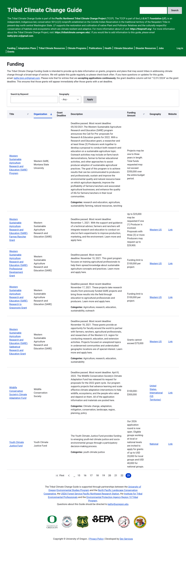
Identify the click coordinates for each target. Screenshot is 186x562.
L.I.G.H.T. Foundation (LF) (153, 18)
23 (129, 476)
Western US (156, 229)
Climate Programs (77, 48)
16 (85, 476)
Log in (180, 48)
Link (170, 229)
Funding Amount (131, 114)
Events (10, 51)
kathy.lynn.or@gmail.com (27, 78)
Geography (64, 94)
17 (92, 476)
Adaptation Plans (27, 48)
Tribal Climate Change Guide (44, 10)
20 (110, 476)
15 (79, 476)
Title (11, 114)
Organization (43, 115)
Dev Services (126, 538)
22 (122, 476)
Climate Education (123, 48)
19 (104, 476)
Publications (95, 48)
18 (98, 476)
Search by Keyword (19, 94)
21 (116, 476)
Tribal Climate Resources (52, 48)
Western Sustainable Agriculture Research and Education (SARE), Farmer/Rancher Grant (18, 230)
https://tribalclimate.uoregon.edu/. (73, 32)
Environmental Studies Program (73, 490)
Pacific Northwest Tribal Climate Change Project (80, 18)
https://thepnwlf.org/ (141, 29)
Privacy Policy (96, 538)
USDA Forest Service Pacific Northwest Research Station (90, 493)
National (154, 444)
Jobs (161, 48)
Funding (11, 48)
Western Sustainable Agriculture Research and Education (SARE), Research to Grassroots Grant (18, 297)
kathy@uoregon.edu (118, 504)
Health (108, 48)
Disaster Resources (146, 48)
